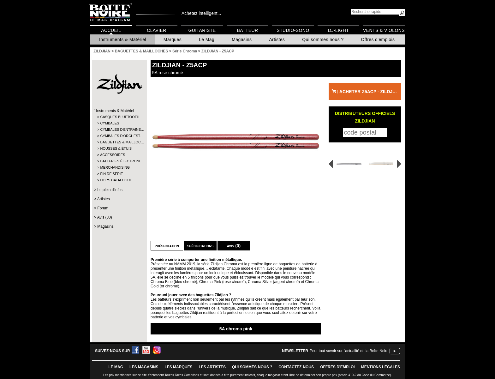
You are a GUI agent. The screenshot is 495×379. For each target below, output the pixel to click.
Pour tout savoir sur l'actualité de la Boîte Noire (349, 351)
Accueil (111, 30)
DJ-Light (338, 30)
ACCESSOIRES (112, 155)
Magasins (242, 39)
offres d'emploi (337, 367)
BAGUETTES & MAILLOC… (119, 142)
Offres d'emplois (378, 39)
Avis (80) (104, 217)
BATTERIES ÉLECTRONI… (119, 161)
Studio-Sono (293, 30)
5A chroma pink (236, 328)
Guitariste (202, 30)
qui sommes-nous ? (252, 367)
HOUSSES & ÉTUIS (116, 148)
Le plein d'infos (109, 190)
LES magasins (143, 367)
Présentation (167, 245)
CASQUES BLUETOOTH (119, 117)
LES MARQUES (178, 367)
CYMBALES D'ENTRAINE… (119, 129)
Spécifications (200, 245)
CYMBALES (109, 123)
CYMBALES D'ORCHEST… (119, 136)
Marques (173, 39)
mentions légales (380, 367)
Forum (102, 208)
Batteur (247, 30)
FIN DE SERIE (111, 174)
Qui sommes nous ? (322, 39)
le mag (115, 367)
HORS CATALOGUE (116, 180)
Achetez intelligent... (201, 13)
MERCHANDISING (115, 167)
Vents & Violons (384, 30)
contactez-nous (296, 367)
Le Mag (206, 39)
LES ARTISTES (212, 367)
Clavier (156, 30)
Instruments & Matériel (122, 39)
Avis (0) (234, 245)
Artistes (277, 39)
